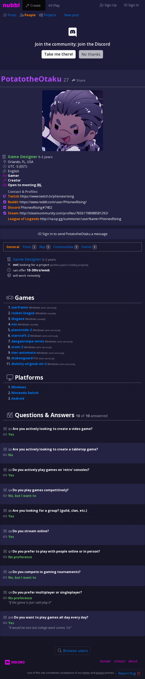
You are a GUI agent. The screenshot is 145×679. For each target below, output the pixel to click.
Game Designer (22, 156)
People (30, 15)
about (132, 661)
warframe (20, 307)
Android (17, 398)
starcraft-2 (20, 335)
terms (86, 673)
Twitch (13, 196)
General (12, 247)
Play (54, 5)
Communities (65, 247)
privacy (100, 673)
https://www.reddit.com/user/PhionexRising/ (53, 202)
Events (89, 247)
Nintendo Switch (25, 393)
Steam (13, 213)
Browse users (72, 650)
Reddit (13, 202)
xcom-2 (17, 347)
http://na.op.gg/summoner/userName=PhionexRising (80, 219)
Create (34, 5)
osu (14, 324)
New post (71, 15)
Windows (18, 387)
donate (105, 661)
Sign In (131, 5)
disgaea (18, 318)
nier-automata (24, 352)
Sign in (45, 234)
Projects (50, 15)
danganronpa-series (28, 341)
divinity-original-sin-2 (29, 364)
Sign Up (108, 5)
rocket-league (23, 313)
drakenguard (22, 358)
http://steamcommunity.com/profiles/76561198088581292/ (63, 213)
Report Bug (129, 673)
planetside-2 (22, 330)
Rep (44, 247)
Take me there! (58, 54)
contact (119, 661)
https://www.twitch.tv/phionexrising (47, 196)
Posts (12, 15)
